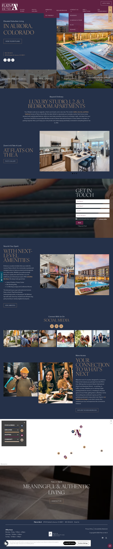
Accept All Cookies (69, 543)
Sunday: (7, 536)
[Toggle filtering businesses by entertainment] (22, 430)
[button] (106, 3)
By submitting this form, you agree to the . (92, 219)
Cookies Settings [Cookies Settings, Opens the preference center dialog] (83, 543)
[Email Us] (110, 12)
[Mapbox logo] (3, 464)
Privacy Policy (89, 529)
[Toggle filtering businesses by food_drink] (22, 425)
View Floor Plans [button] (13, 41)
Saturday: (8, 534)
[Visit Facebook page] (5, 60)
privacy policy (103, 219)
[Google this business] (8, 60)
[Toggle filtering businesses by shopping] (22, 435)
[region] (56, 442)
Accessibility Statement (101, 529)
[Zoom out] (111, 423)
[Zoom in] (111, 421)
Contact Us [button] (56, 501)
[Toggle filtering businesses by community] (22, 440)
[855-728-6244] (110, 8)
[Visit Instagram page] (12, 60)
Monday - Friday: (10, 532)
